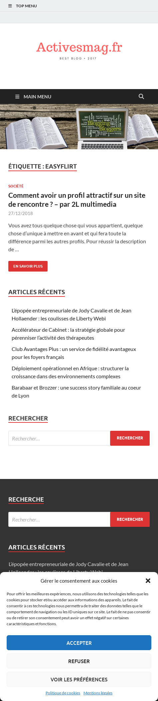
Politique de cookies (63, 692)
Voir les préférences (79, 679)
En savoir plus (25, 265)
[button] (148, 580)
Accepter (79, 643)
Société (16, 186)
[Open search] (141, 96)
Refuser (79, 661)
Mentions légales (97, 692)
